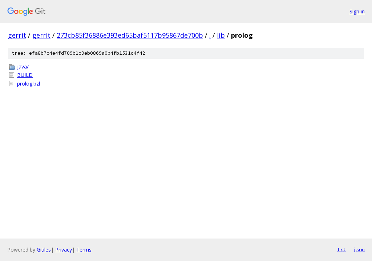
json (359, 249)
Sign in (357, 11)
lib (221, 35)
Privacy (63, 249)
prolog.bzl (28, 83)
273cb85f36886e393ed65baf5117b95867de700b (130, 35)
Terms (84, 249)
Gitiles (44, 249)
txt (341, 249)
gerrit (17, 35)
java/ (23, 66)
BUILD (25, 74)
